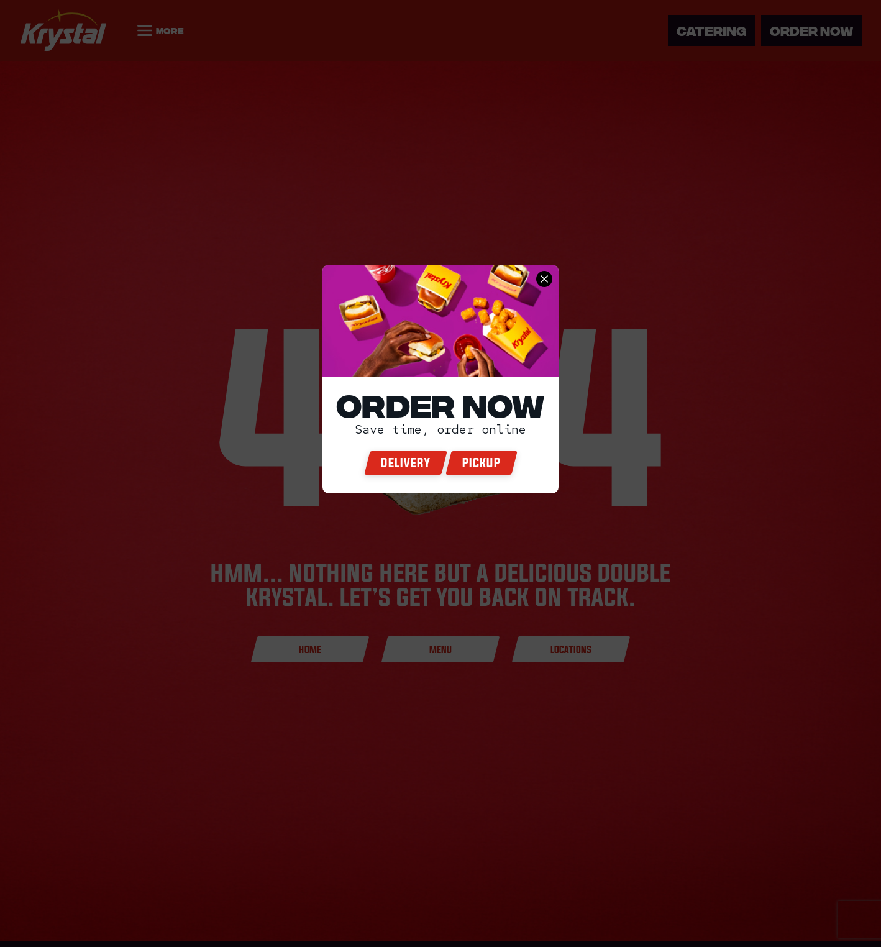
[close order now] (544, 279)
